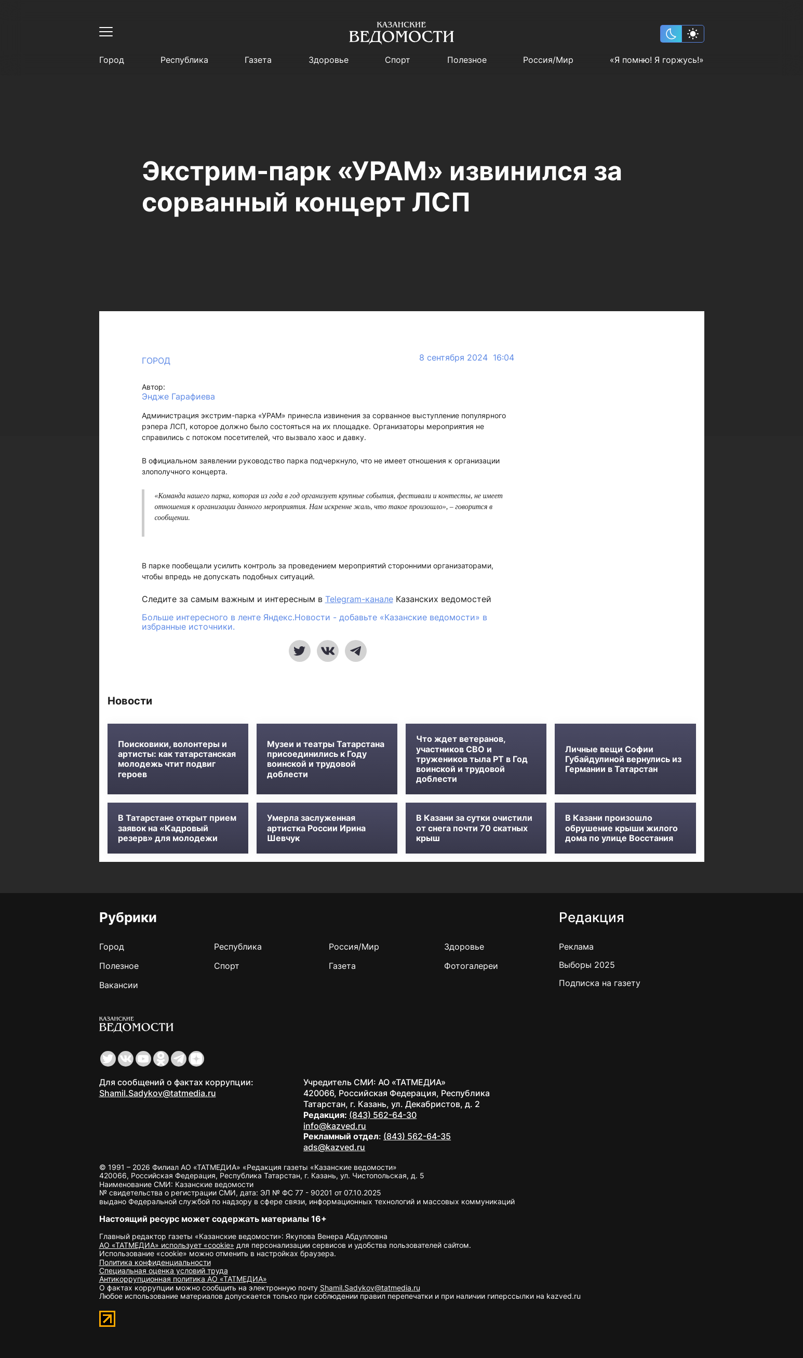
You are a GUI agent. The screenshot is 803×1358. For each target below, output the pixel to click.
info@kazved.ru (334, 1126)
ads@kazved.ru (334, 1147)
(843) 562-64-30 (383, 1115)
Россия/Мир (548, 60)
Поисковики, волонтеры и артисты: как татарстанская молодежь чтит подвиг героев (177, 759)
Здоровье (329, 60)
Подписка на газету (599, 983)
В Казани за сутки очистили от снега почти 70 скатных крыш (474, 828)
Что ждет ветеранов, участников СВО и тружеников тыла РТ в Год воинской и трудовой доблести (472, 759)
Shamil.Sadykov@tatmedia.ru (157, 1093)
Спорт (397, 60)
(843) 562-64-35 (417, 1136)
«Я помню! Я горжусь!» (657, 60)
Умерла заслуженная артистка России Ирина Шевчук (316, 828)
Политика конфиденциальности (155, 1262)
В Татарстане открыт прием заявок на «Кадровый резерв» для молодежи (177, 828)
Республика (184, 60)
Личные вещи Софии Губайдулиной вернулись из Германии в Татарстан (623, 759)
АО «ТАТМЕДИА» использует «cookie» (166, 1245)
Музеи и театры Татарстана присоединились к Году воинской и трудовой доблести (325, 759)
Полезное (467, 60)
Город (111, 60)
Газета (258, 60)
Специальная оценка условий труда (163, 1270)
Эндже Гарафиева (178, 397)
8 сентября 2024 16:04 (466, 358)
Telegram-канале (359, 599)
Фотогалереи (471, 966)
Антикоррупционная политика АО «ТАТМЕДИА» (183, 1278)
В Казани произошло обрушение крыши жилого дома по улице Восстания (621, 828)
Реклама (576, 946)
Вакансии (118, 985)
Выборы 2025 (587, 965)
